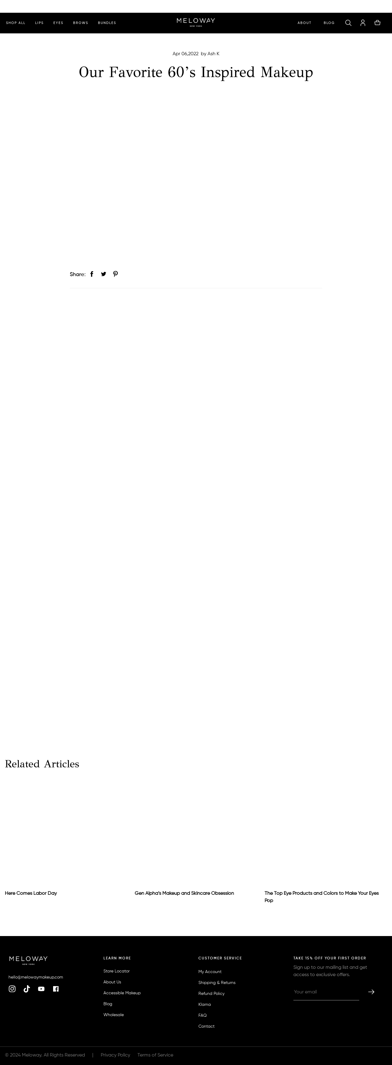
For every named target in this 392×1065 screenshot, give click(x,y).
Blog (329, 23)
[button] (348, 23)
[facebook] (55, 989)
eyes (58, 23)
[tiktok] (26, 989)
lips (39, 23)
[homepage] (196, 23)
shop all (15, 23)
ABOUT (305, 23)
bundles (107, 23)
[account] (363, 23)
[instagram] (12, 989)
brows (80, 23)
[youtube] (41, 989)
